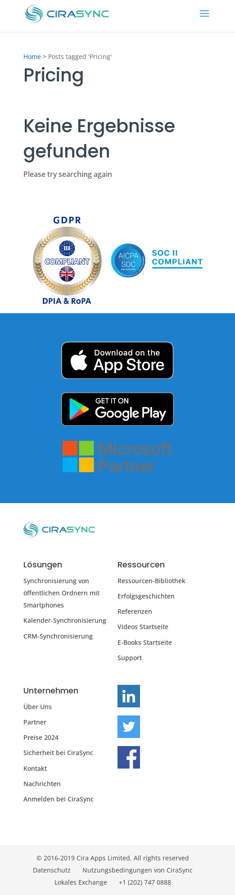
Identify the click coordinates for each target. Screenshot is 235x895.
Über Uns (37, 706)
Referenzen (135, 611)
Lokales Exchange (80, 882)
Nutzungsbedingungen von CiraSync (137, 870)
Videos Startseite (143, 626)
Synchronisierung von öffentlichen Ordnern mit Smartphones (61, 592)
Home (32, 56)
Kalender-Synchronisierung (64, 620)
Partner (34, 722)
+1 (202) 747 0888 (145, 882)
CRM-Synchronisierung (58, 636)
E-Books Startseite (145, 642)
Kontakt (35, 768)
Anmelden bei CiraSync (58, 799)
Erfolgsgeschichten (146, 596)
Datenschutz (52, 870)
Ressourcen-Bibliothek (151, 580)
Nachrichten (42, 783)
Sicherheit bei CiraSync (58, 752)
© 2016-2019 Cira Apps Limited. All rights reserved (112, 858)
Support (130, 657)
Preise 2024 (41, 737)
